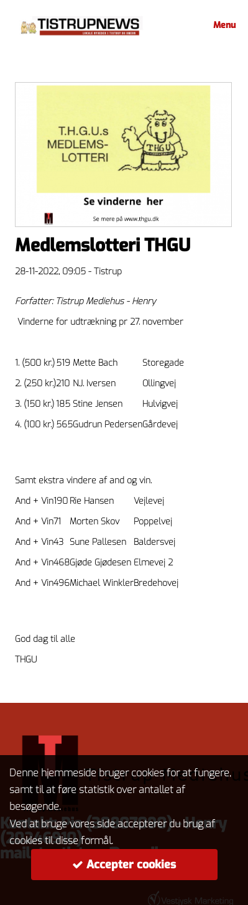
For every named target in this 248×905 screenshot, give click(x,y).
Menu (222, 25)
